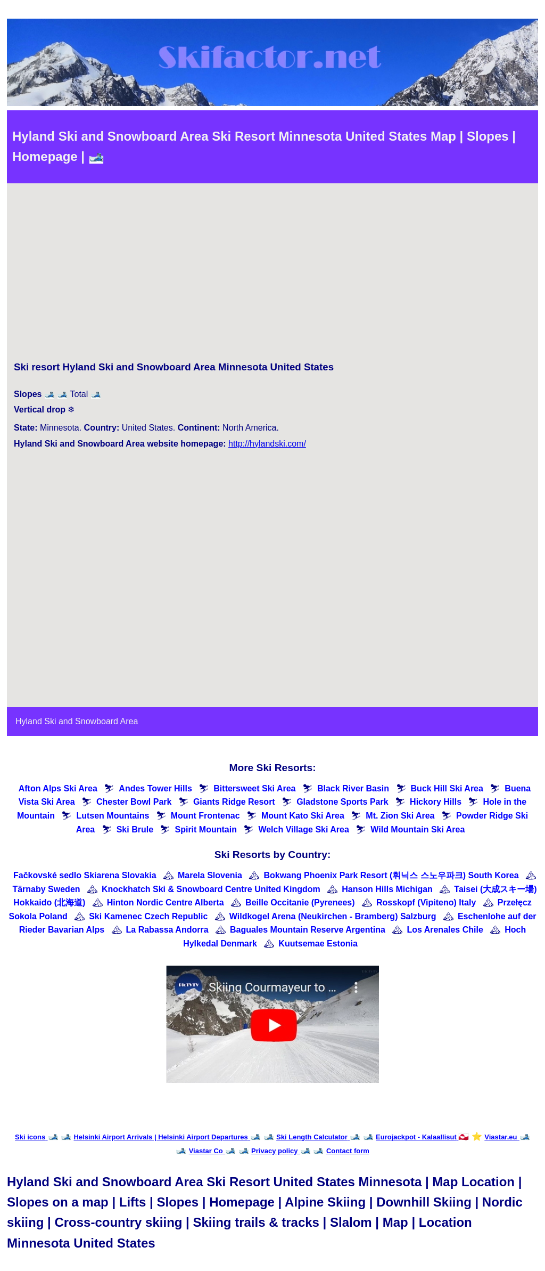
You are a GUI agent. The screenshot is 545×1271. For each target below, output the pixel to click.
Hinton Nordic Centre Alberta (165, 902)
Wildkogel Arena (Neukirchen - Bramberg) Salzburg (332, 916)
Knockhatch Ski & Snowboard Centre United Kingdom (211, 889)
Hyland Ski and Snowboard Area (76, 721)
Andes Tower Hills (155, 788)
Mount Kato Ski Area (302, 815)
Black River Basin (353, 788)
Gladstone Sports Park (342, 801)
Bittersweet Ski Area (254, 788)
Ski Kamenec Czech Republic (148, 916)
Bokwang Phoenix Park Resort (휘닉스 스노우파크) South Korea (390, 875)
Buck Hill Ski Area (447, 788)
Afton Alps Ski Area (58, 788)
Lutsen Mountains (112, 815)
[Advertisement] (174, 274)
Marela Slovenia (210, 875)
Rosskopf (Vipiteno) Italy (426, 902)
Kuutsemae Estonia (317, 943)
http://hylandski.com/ (267, 443)
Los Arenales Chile (445, 929)
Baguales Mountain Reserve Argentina (307, 929)
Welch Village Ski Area (303, 829)
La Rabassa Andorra (167, 929)
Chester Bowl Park (133, 801)
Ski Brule (135, 829)
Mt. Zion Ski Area (400, 815)
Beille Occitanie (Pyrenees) (299, 902)
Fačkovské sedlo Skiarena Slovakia (84, 875)
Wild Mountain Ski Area (417, 829)
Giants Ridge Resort (234, 801)
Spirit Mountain (205, 829)
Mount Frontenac (205, 815)
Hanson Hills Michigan (387, 889)
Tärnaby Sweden (46, 889)
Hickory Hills (435, 801)
